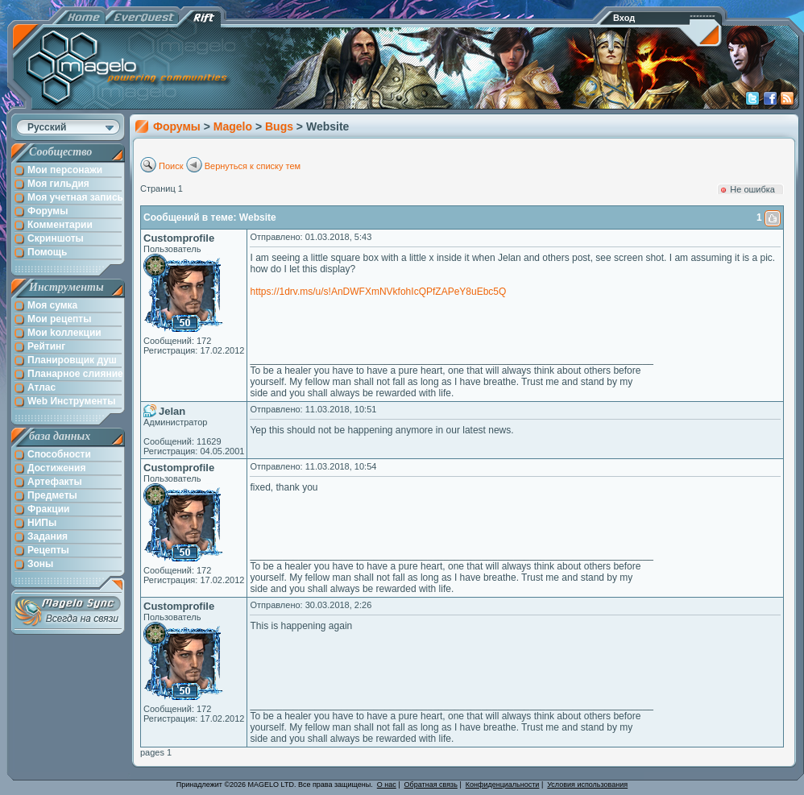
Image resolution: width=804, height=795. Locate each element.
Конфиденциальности (503, 785)
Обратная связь (431, 785)
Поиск (171, 166)
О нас (386, 785)
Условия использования (587, 785)
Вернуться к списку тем (253, 166)
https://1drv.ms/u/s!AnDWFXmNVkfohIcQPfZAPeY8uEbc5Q (378, 291)
